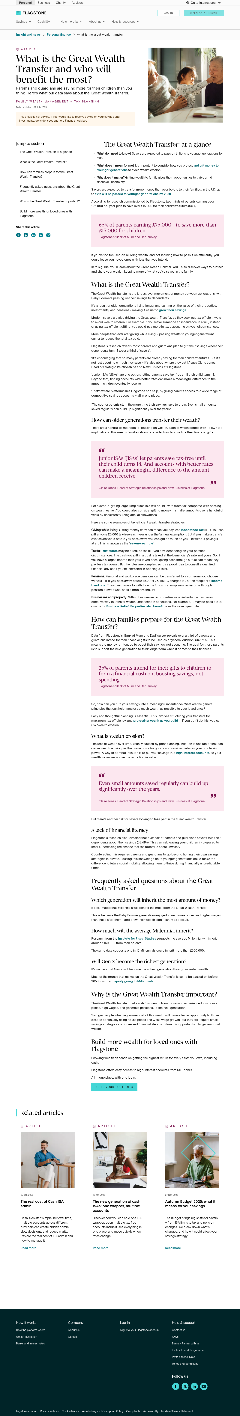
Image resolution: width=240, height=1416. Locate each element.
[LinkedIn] (194, 1389)
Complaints (133, 1411)
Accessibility (150, 1411)
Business (44, 2)
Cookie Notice (70, 1411)
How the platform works (30, 1330)
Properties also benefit (147, 606)
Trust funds (109, 551)
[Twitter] (185, 1389)
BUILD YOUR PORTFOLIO (114, 1087)
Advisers (77, 2)
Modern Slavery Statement (177, 1411)
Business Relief (117, 606)
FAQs (175, 1337)
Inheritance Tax (192, 530)
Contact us (178, 1330)
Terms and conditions (185, 1364)
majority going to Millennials (132, 981)
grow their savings (172, 310)
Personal (25, 2)
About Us (74, 1330)
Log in (168, 13)
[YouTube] (204, 1389)
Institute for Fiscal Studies (137, 938)
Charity (61, 2)
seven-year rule (141, 543)
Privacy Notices (49, 1411)
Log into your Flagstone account (139, 1330)
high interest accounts (192, 753)
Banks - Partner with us (185, 1343)
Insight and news (28, 34)
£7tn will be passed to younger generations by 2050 (133, 194)
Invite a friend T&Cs (183, 1357)
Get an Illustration (26, 1337)
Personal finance (59, 34)
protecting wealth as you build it (156, 720)
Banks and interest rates (30, 1343)
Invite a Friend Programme (188, 1350)
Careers (72, 1337)
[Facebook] (175, 1389)
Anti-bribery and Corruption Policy (102, 1411)
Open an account (204, 13)
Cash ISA (44, 21)
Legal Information (26, 1411)
